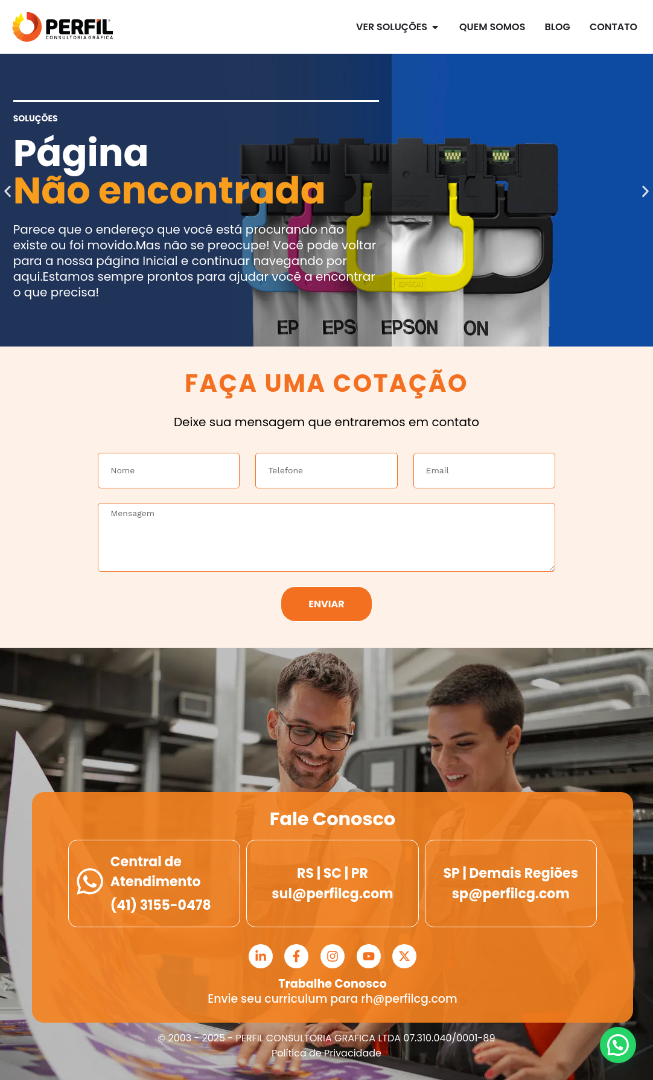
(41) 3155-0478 (160, 905)
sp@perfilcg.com (511, 893)
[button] (7, 191)
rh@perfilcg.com (409, 999)
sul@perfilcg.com (332, 893)
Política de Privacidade (326, 1053)
